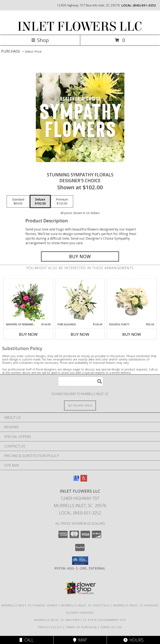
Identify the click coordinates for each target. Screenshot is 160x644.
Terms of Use (111, 627)
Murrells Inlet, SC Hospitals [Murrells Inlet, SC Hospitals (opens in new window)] (85, 605)
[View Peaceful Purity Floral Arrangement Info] (131, 301)
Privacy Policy (50, 627)
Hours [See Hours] (133, 640)
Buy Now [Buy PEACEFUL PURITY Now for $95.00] (131, 334)
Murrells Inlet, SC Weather (57, 620)
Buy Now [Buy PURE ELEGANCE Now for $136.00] (80, 334)
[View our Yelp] (83, 480)
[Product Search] (80, 381)
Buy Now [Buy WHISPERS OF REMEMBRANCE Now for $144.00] (28, 334)
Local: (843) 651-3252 (80, 513)
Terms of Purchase (81, 627)
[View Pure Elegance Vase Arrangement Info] (80, 301)
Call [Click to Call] (27, 640)
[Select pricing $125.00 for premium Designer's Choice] (62, 202)
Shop (40, 40)
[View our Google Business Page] (76, 480)
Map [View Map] (80, 640)
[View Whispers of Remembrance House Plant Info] (28, 301)
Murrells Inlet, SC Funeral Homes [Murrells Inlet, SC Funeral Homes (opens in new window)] (29, 605)
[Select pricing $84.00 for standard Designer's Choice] (18, 202)
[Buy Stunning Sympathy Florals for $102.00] (80, 256)
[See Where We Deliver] (80, 405)
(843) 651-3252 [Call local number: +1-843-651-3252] (144, 5)
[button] (80, 560)
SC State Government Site (104, 620)
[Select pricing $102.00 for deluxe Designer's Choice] (40, 202)
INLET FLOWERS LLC (79, 26)
